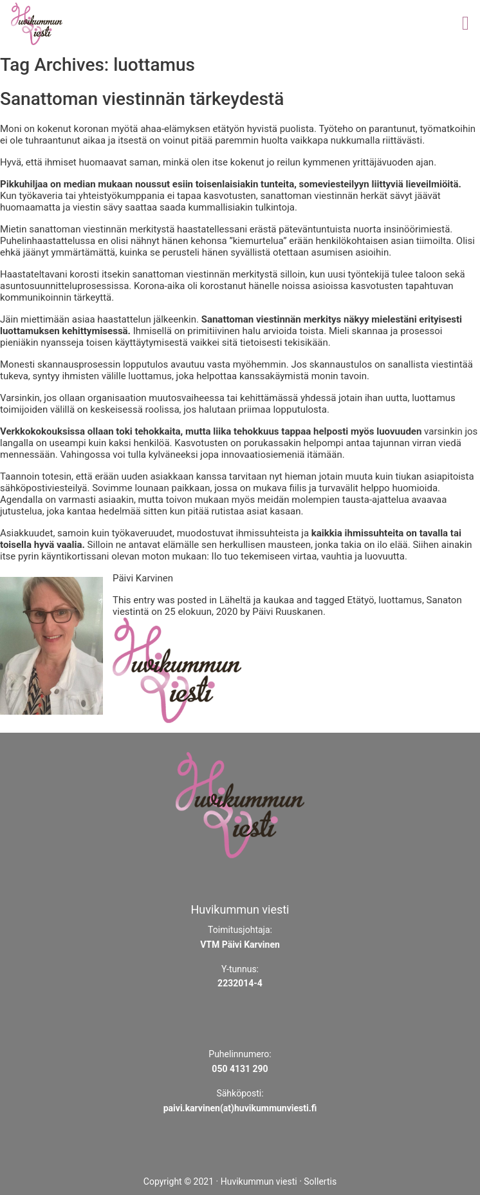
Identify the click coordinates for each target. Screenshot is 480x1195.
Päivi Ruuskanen (287, 611)
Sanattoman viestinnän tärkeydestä (142, 98)
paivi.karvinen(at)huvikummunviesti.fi (240, 1108)
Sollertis (320, 1181)
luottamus (400, 600)
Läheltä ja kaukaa (256, 600)
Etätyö (360, 600)
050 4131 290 (240, 1069)
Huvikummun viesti (259, 1181)
